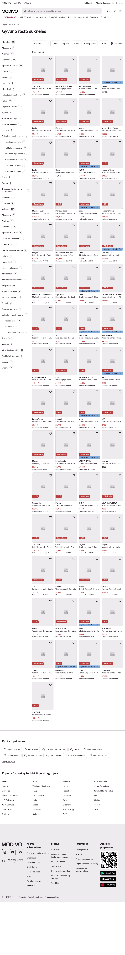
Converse (6, 843)
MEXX (4, 834)
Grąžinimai (31, 910)
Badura (35, 867)
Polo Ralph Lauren (10, 848)
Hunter (35, 834)
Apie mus (55, 902)
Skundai (30, 929)
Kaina (76, 43)
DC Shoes (67, 848)
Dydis (55, 43)
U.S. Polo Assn (8, 853)
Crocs (65, 853)
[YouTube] (13, 905)
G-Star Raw (7, 862)
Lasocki (5, 839)
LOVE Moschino (100, 834)
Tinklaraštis (88, 3)
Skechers (67, 857)
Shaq (34, 843)
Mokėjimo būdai (33, 924)
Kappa (35, 857)
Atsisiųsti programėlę (105, 3)
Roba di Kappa (69, 862)
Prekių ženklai (90, 43)
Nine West (37, 862)
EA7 (65, 867)
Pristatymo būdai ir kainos (38, 906)
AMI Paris (67, 834)
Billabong (97, 853)
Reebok (66, 843)
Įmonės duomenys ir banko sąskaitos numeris (61, 908)
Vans (96, 848)
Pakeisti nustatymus (35, 950)
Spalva (66, 43)
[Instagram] (5, 905)
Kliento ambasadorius (60, 924)
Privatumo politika (52, 950)
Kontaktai (31, 938)
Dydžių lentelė (82, 902)
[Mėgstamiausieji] (114, 11)
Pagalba (119, 3)
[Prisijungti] (108, 11)
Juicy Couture (8, 857)
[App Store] (108, 931)
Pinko (34, 853)
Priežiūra (79, 907)
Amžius (103, 43)
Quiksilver (6, 867)
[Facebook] (20, 905)
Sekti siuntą (32, 920)
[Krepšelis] (120, 11)
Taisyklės (55, 936)
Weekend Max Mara (41, 839)
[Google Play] (108, 926)
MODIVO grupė (58, 914)
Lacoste (66, 839)
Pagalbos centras (34, 934)
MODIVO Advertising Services (60, 929)
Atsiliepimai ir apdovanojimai (82, 922)
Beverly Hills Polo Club (103, 843)
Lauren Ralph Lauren (102, 839)
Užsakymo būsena (34, 915)
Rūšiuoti (39, 43)
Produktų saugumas (84, 912)
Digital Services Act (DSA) (87, 916)
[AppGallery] (108, 937)
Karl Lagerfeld (38, 848)
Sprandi (97, 857)
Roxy (96, 862)
